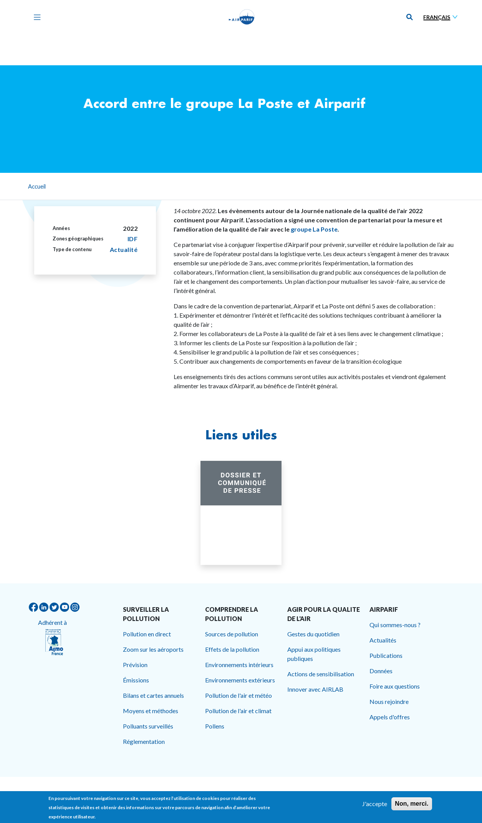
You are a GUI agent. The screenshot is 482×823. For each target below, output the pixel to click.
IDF (133, 238)
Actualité (124, 249)
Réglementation (144, 741)
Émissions (136, 680)
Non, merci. (411, 805)
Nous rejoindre (389, 701)
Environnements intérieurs (239, 664)
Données (381, 670)
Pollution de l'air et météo (238, 695)
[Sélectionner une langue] (442, 17)
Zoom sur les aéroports (153, 649)
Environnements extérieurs (240, 680)
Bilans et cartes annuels (153, 695)
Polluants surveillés (148, 726)
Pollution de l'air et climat (238, 710)
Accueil (37, 186)
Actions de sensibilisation (320, 673)
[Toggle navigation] (35, 17)
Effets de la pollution (232, 649)
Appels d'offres (389, 716)
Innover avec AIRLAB (315, 689)
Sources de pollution (231, 634)
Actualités (382, 640)
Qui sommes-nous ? (395, 624)
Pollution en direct (147, 634)
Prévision (135, 664)
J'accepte (374, 805)
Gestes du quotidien (313, 634)
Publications (385, 655)
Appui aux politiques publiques (314, 654)
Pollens (214, 726)
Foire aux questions (394, 686)
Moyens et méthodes (150, 710)
